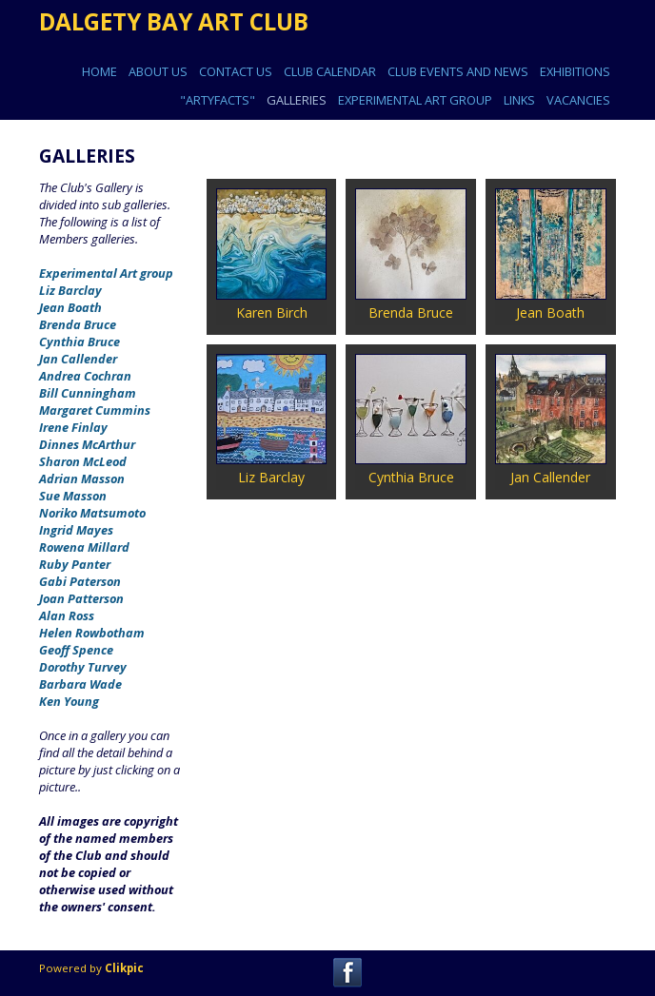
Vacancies (578, 99)
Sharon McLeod (83, 461)
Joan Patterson (81, 598)
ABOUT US (158, 71)
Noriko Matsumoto (92, 512)
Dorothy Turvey (83, 666)
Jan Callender (78, 358)
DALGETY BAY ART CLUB (173, 21)
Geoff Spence (76, 649)
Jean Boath (70, 307)
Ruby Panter (74, 564)
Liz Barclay (70, 290)
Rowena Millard (84, 547)
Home (99, 71)
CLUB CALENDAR (330, 71)
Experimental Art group (106, 273)
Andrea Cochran (85, 375)
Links (519, 99)
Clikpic (124, 968)
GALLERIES (297, 99)
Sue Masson (73, 495)
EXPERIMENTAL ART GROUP (415, 99)
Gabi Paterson (80, 581)
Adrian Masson (82, 478)
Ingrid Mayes (76, 529)
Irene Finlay (73, 427)
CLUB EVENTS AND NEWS (457, 71)
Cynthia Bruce (79, 341)
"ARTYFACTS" (217, 99)
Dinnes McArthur (87, 444)
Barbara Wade (80, 684)
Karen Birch (272, 312)
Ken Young (69, 701)
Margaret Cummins (94, 410)
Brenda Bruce (77, 324)
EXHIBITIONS (575, 71)
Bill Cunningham (87, 392)
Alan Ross (66, 615)
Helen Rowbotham (92, 632)
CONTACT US (235, 71)
